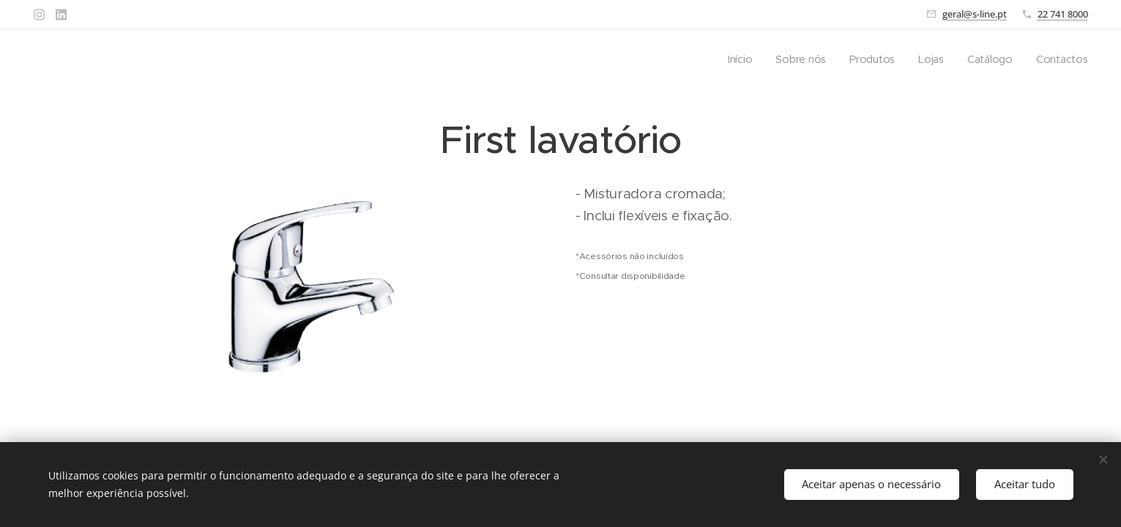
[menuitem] (744, 59)
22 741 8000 (1063, 13)
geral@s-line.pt (974, 13)
